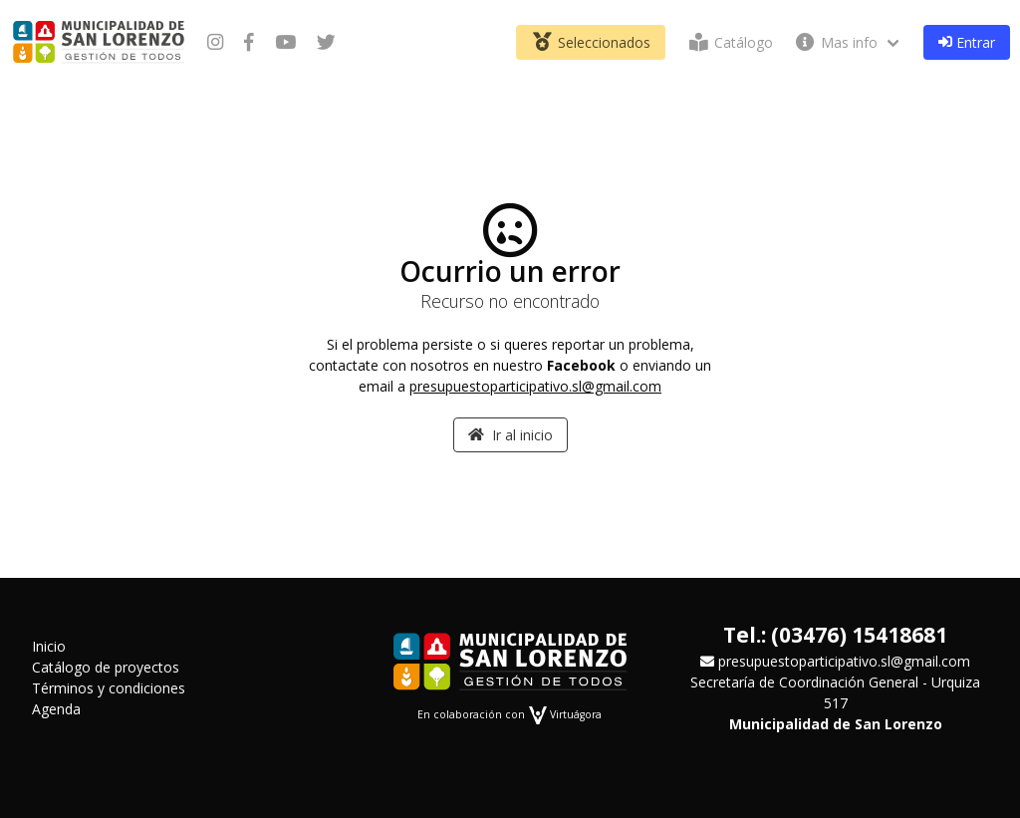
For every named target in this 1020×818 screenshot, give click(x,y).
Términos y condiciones (108, 688)
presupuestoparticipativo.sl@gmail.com (535, 386)
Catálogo (729, 42)
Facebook (581, 365)
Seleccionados (590, 42)
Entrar (966, 42)
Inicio (49, 646)
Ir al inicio (510, 434)
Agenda (56, 708)
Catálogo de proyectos (105, 667)
